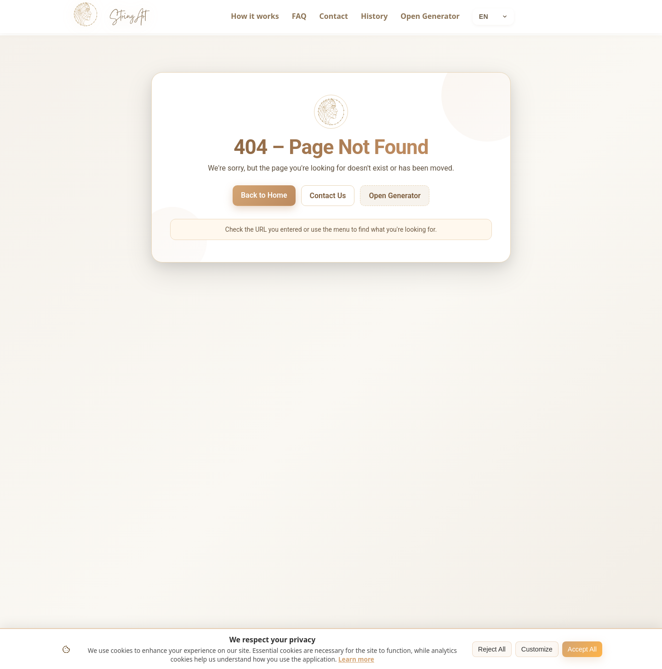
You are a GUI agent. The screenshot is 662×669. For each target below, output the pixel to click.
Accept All (582, 649)
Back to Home (264, 195)
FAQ (299, 16)
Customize (537, 649)
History (374, 16)
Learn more (356, 659)
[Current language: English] (493, 16)
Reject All (492, 649)
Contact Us (328, 195)
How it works (255, 16)
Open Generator (429, 16)
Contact (334, 16)
